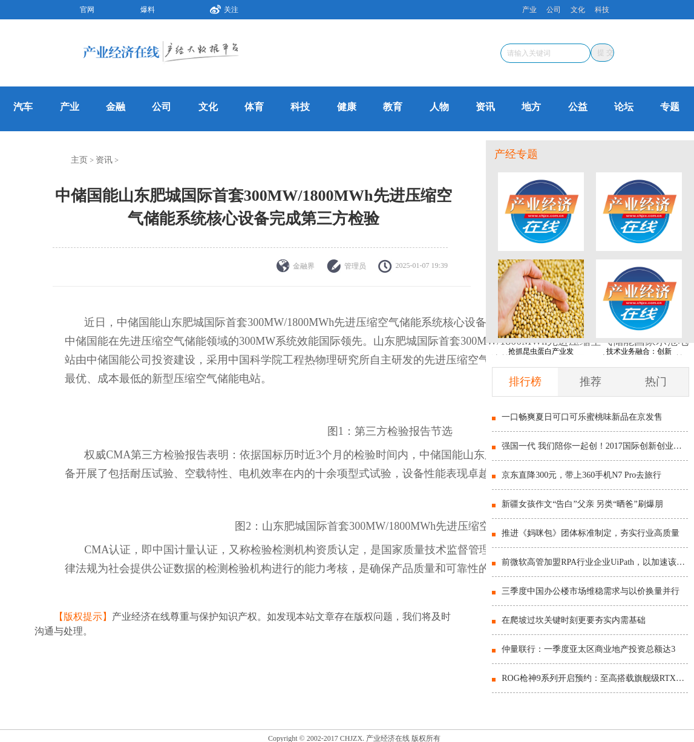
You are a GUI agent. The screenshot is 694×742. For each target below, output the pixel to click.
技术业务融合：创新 (639, 351)
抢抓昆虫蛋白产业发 (541, 351)
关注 (219, 8)
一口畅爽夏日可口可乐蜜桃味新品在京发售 (582, 416)
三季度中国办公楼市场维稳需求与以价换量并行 (590, 591)
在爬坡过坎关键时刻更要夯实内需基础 (574, 620)
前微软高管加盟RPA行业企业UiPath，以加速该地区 (594, 562)
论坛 (623, 107)
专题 (669, 107)
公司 (553, 9)
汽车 (23, 107)
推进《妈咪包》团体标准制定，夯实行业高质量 (590, 533)
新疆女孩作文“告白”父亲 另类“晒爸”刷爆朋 (582, 504)
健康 (346, 107)
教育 (392, 107)
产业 (529, 9)
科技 (602, 9)
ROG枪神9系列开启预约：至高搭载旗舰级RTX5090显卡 (594, 678)
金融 (115, 107)
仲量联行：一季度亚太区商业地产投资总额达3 (588, 649)
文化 (578, 9)
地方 (531, 107)
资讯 (485, 107)
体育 (254, 107)
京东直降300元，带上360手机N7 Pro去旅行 (581, 475)
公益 (578, 107)
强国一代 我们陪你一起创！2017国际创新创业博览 (594, 446)
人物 (439, 107)
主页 (79, 159)
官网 (87, 9)
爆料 (147, 9)
